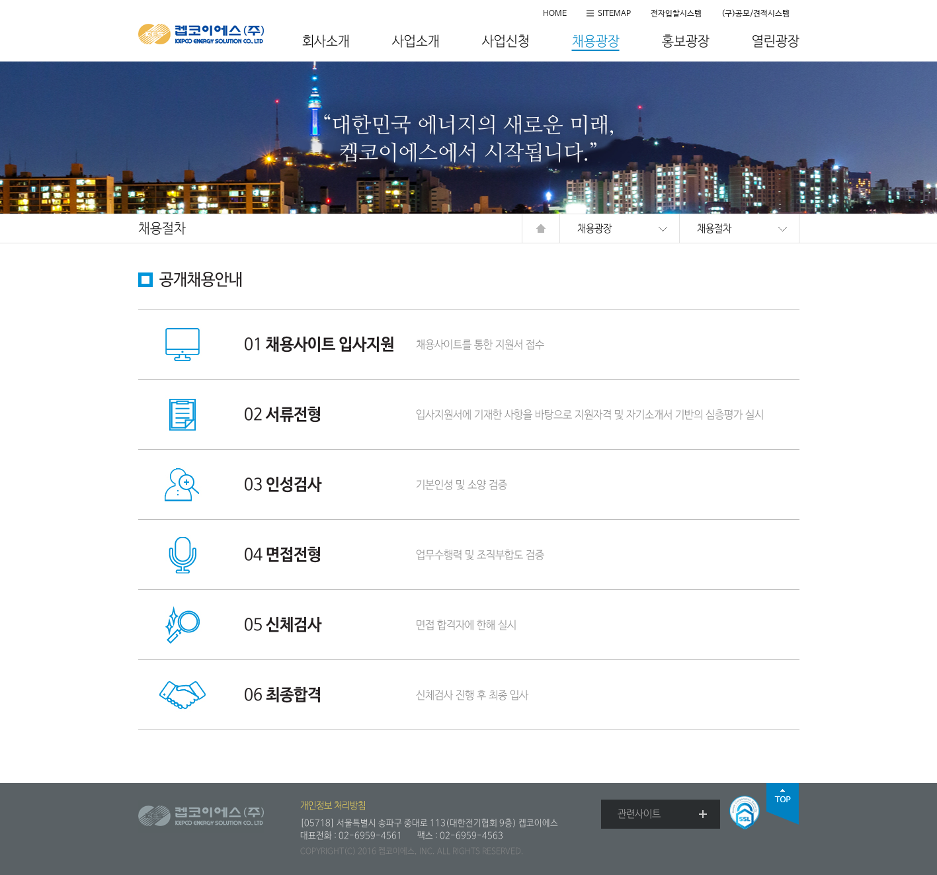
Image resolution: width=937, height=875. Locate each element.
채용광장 (596, 42)
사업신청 (506, 42)
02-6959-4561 (370, 836)
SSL (744, 812)
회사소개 (326, 42)
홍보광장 (686, 42)
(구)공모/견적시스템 (755, 13)
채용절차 (714, 228)
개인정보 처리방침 (333, 805)
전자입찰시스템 (676, 13)
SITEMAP (614, 13)
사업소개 (416, 42)
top (782, 804)
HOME (555, 13)
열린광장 (775, 42)
